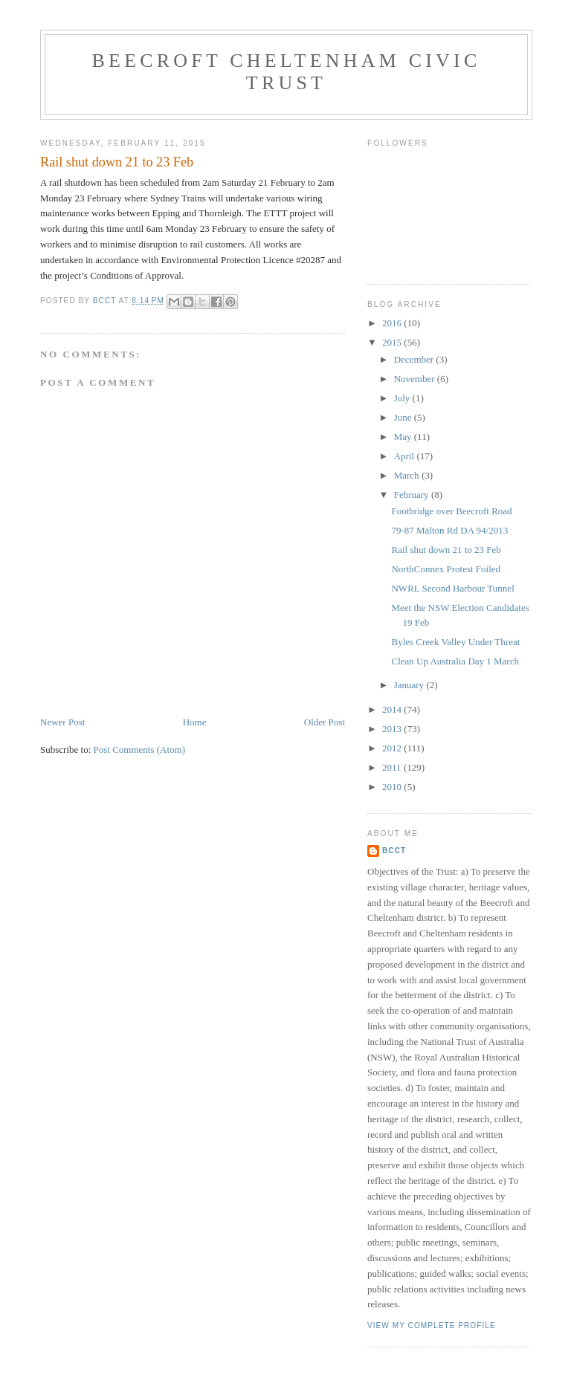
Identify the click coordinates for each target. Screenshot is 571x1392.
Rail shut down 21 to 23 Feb (445, 549)
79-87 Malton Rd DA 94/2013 (449, 530)
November (415, 378)
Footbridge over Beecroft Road (451, 511)
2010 (393, 786)
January (410, 684)
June (404, 417)
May (404, 436)
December (415, 359)
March (408, 475)
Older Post (324, 722)
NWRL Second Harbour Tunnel (452, 588)
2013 (393, 728)
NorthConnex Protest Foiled (445, 568)
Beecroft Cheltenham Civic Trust (286, 72)
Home (195, 722)
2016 (393, 322)
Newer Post (62, 722)
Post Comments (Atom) (140, 749)
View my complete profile (431, 1325)
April (405, 456)
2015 (393, 342)
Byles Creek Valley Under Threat (455, 641)
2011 (393, 767)
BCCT (394, 850)
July (403, 398)
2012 (393, 748)
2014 (393, 709)
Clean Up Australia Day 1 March (454, 661)
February (412, 494)
